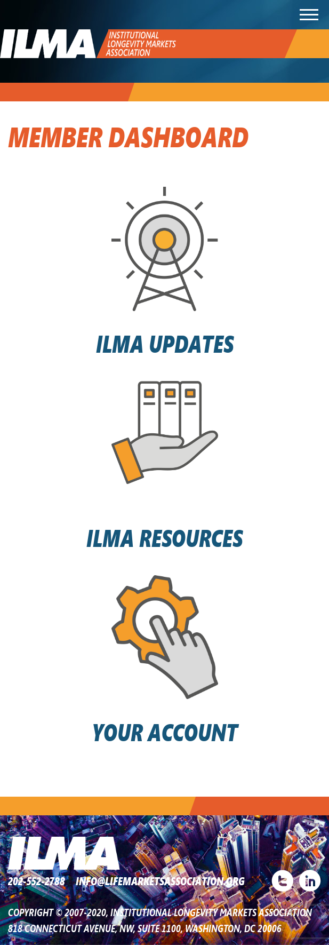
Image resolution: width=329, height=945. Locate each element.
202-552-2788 (36, 880)
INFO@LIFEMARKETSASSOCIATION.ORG (160, 880)
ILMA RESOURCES (164, 537)
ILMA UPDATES (165, 342)
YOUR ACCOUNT (165, 731)
